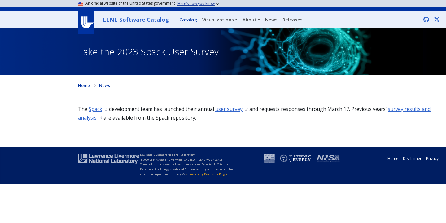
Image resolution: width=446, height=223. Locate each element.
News (271, 19)
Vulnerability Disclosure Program (208, 174)
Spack (95, 109)
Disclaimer (412, 158)
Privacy (432, 158)
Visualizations (218, 19)
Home (84, 85)
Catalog (188, 19)
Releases (292, 19)
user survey (229, 109)
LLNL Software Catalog (136, 19)
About (249, 19)
